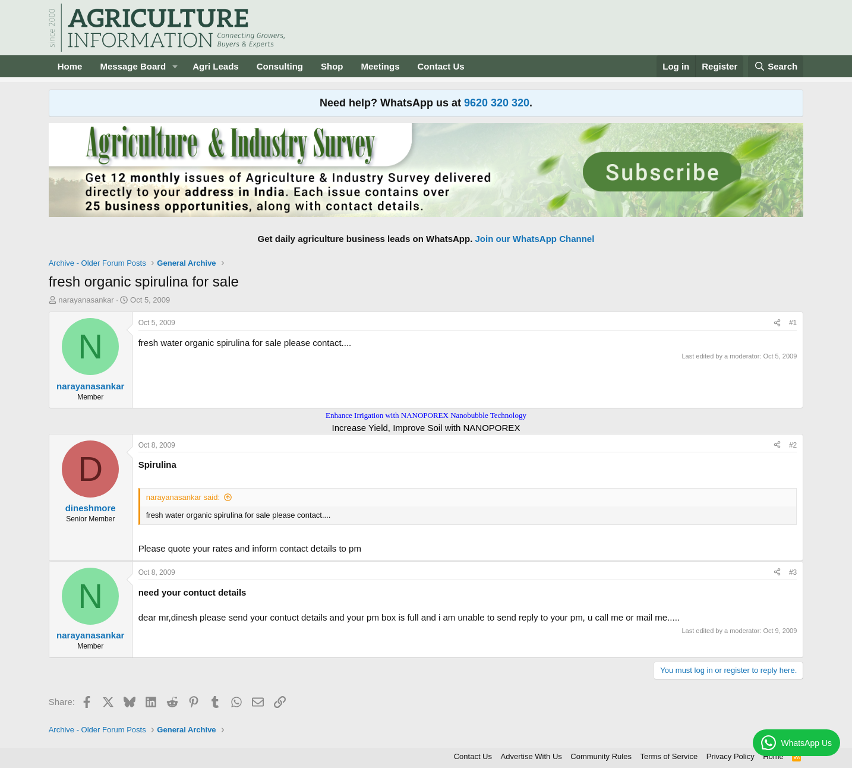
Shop (332, 66)
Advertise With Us (531, 756)
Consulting (280, 66)
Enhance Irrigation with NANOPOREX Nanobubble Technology (426, 415)
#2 (793, 445)
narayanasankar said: (183, 497)
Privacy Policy (730, 756)
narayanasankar (85, 299)
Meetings (380, 66)
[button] (175, 66)
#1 (793, 323)
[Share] (777, 323)
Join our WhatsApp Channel (535, 239)
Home (70, 66)
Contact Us (441, 66)
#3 (793, 572)
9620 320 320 (496, 103)
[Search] (776, 66)
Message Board (133, 66)
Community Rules (601, 756)
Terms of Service (669, 756)
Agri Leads (216, 66)
